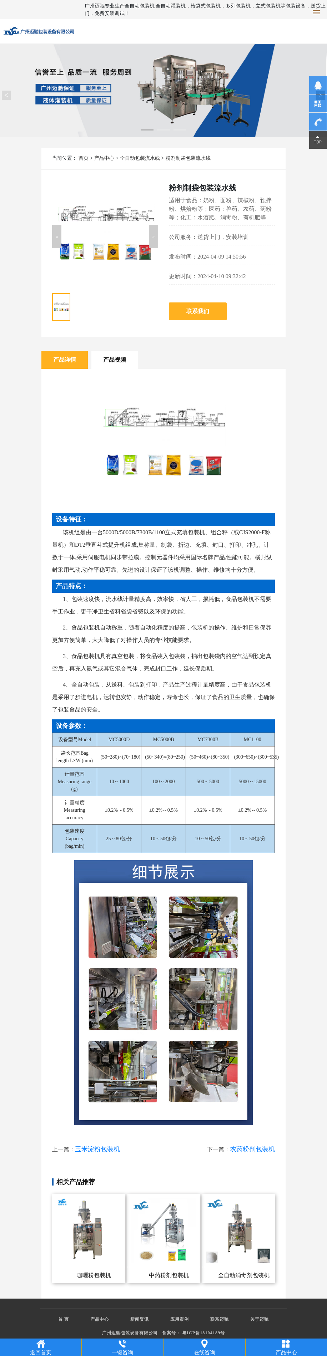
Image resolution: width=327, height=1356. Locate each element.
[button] (56, 236)
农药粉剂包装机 (252, 1149)
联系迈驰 (219, 1319)
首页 (84, 158)
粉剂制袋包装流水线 (188, 158)
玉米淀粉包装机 (97, 1149)
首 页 (63, 1319)
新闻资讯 (139, 1319)
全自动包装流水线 (140, 158)
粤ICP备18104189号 (203, 1332)
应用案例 (179, 1319)
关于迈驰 (259, 1319)
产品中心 (104, 158)
